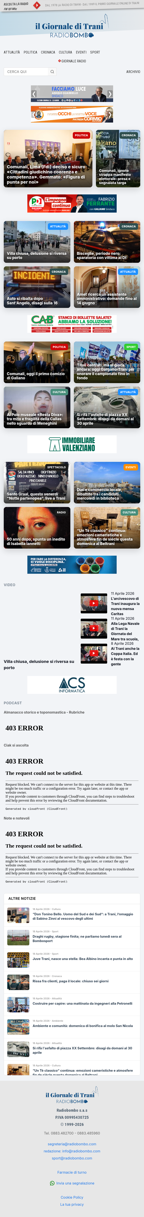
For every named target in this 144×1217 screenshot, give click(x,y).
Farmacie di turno (71, 1172)
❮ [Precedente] (34, 94)
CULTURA (65, 52)
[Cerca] (52, 71)
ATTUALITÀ (12, 52)
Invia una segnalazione (75, 1183)
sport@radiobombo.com (72, 1158)
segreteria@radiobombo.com (72, 1144)
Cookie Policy (72, 1197)
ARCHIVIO (133, 72)
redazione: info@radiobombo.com (72, 1151)
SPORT (95, 52)
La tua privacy (72, 1204)
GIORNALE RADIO (74, 61)
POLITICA (30, 52)
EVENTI (81, 52)
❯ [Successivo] (110, 94)
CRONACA (48, 52)
